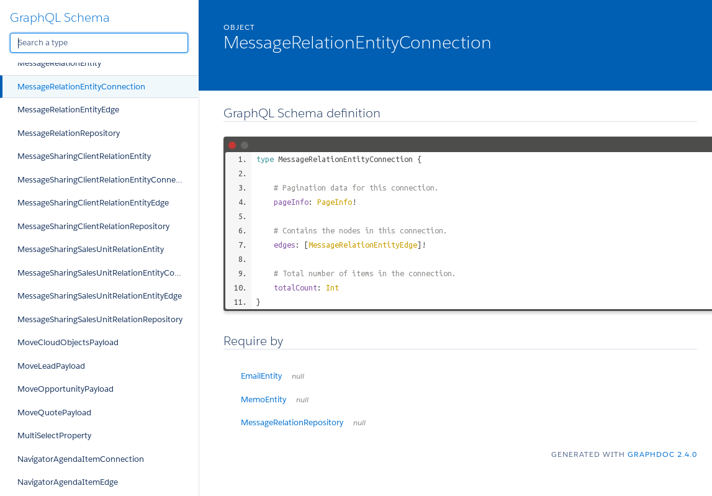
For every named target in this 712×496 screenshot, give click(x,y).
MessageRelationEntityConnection (81, 86)
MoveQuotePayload (54, 412)
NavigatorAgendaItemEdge (67, 482)
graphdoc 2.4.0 (662, 454)
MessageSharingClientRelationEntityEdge (93, 202)
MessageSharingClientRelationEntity (84, 156)
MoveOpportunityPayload (65, 389)
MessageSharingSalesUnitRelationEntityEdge (99, 296)
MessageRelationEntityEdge (68, 109)
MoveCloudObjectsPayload (68, 342)
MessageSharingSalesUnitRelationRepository (100, 319)
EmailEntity (272, 376)
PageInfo (334, 201)
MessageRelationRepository (68, 133)
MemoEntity (275, 399)
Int (332, 287)
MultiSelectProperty (54, 435)
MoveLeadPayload (51, 366)
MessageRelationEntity (59, 63)
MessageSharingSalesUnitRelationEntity (90, 249)
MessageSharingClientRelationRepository (93, 226)
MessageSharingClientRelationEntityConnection (106, 179)
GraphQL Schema (60, 17)
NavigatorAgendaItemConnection (80, 459)
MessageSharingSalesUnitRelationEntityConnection (107, 273)
